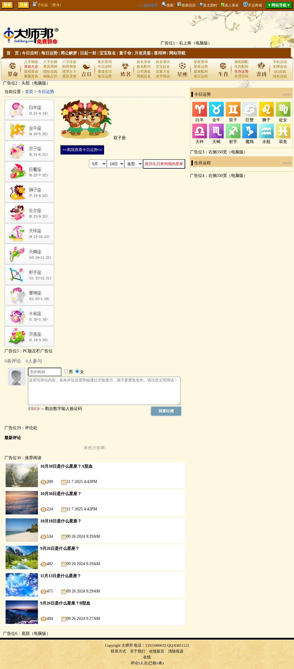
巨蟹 (249, 120)
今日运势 (46, 91)
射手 (233, 142)
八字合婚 (50, 62)
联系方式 (118, 651)
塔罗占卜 (69, 71)
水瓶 (266, 142)
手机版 (40, 5)
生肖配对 (241, 66)
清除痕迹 (175, 651)
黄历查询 (105, 62)
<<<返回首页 (148, 5)
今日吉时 (30, 53)
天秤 (200, 142)
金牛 (216, 120)
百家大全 (163, 71)
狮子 (266, 120)
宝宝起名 (163, 66)
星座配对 (201, 71)
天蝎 (216, 142)
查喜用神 (50, 66)
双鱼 (283, 142)
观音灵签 (69, 76)
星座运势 (201, 66)
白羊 (200, 120)
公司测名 (144, 71)
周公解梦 (69, 53)
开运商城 (255, 5)
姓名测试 (163, 62)
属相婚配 (241, 62)
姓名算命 (144, 62)
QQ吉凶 (280, 71)
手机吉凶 (280, 62)
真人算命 (232, 5)
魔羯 (249, 142)
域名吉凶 (280, 76)
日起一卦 (88, 53)
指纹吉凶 (50, 71)
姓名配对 (144, 66)
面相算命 (31, 71)
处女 (283, 120)
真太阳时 (210, 5)
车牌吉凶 (280, 66)
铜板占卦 (50, 76)
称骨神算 (69, 66)
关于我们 (137, 651)
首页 (29, 91)
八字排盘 (69, 62)
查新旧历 (189, 5)
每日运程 (201, 76)
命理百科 (241, 76)
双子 (233, 120)
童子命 (125, 53)
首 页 (12, 53)
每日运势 (49, 53)
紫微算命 (31, 76)
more (287, 94)
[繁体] (56, 5)
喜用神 (160, 53)
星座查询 (201, 62)
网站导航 (177, 53)
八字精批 (31, 62)
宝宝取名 (107, 53)
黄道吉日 (105, 71)
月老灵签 (142, 53)
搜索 (169, 5)
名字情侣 (163, 76)
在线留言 (156, 651)
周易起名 (144, 76)
